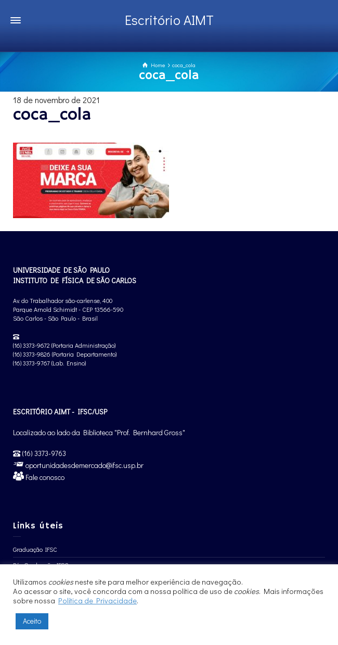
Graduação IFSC (35, 549)
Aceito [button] (32, 621)
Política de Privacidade (97, 600)
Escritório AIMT (169, 20)
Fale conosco (44, 477)
